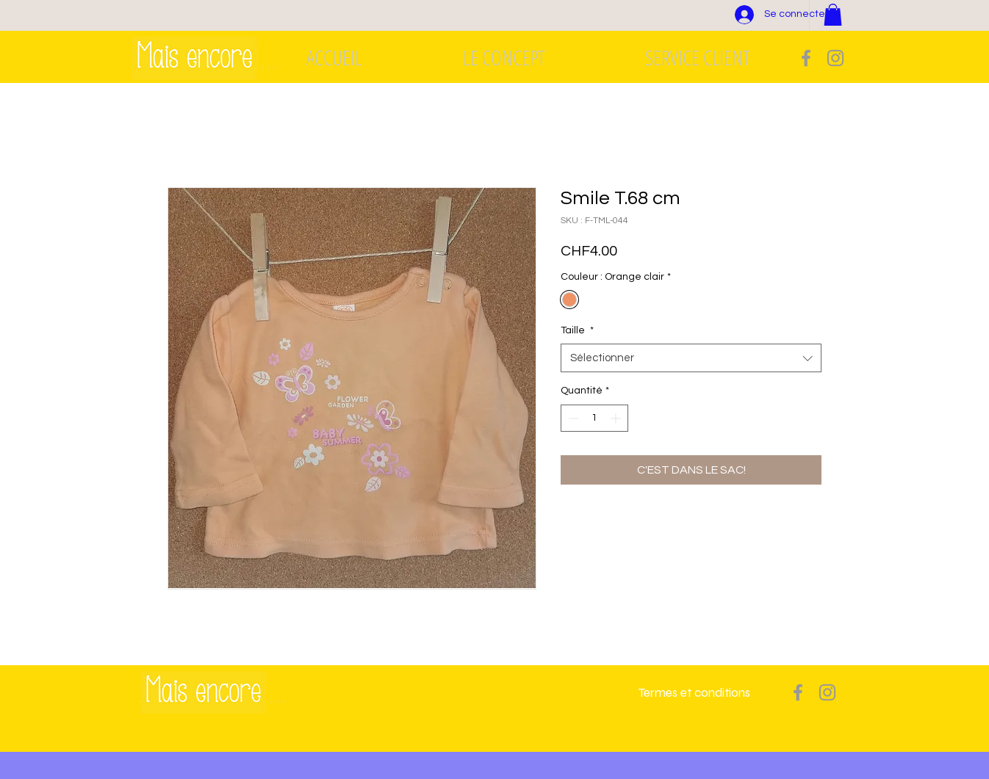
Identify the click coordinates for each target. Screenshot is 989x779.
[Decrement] (572, 418)
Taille (577, 330)
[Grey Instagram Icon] (835, 58)
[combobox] (691, 358)
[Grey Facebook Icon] (806, 58)
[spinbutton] (594, 418)
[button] (833, 15)
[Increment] (617, 418)
